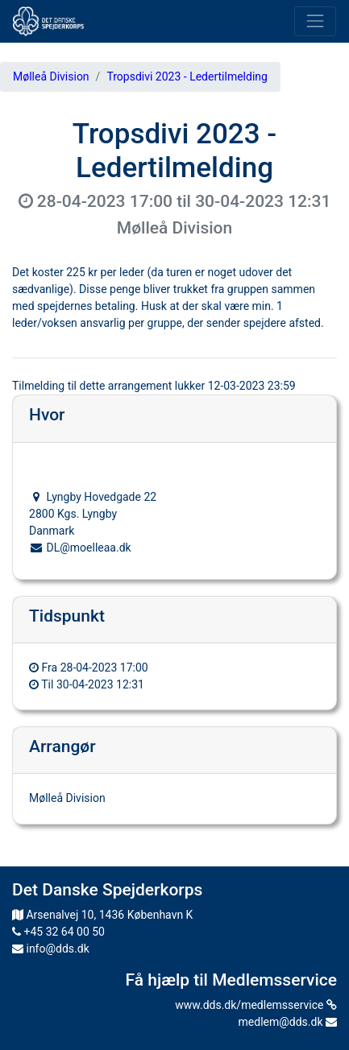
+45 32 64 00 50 (58, 931)
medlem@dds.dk (288, 1021)
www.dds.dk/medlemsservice (256, 1004)
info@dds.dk (50, 948)
